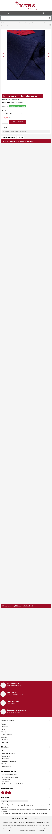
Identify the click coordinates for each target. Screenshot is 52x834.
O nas (3, 729)
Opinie (20, 137)
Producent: (5, 99)
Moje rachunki (6, 756)
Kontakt (4, 724)
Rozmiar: (5, 111)
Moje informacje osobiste (9, 761)
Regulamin (5, 727)
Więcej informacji (9, 137)
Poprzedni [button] (3, 55)
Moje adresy (5, 759)
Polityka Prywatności (7, 740)
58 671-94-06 (19, 784)
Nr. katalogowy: (15, 99)
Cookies (4, 737)
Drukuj (5, 127)
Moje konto (5, 747)
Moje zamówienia (7, 751)
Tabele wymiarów (7, 734)
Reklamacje (5, 742)
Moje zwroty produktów (8, 753)
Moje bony (5, 764)
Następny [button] (48, 55)
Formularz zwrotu (7, 766)
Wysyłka (4, 732)
